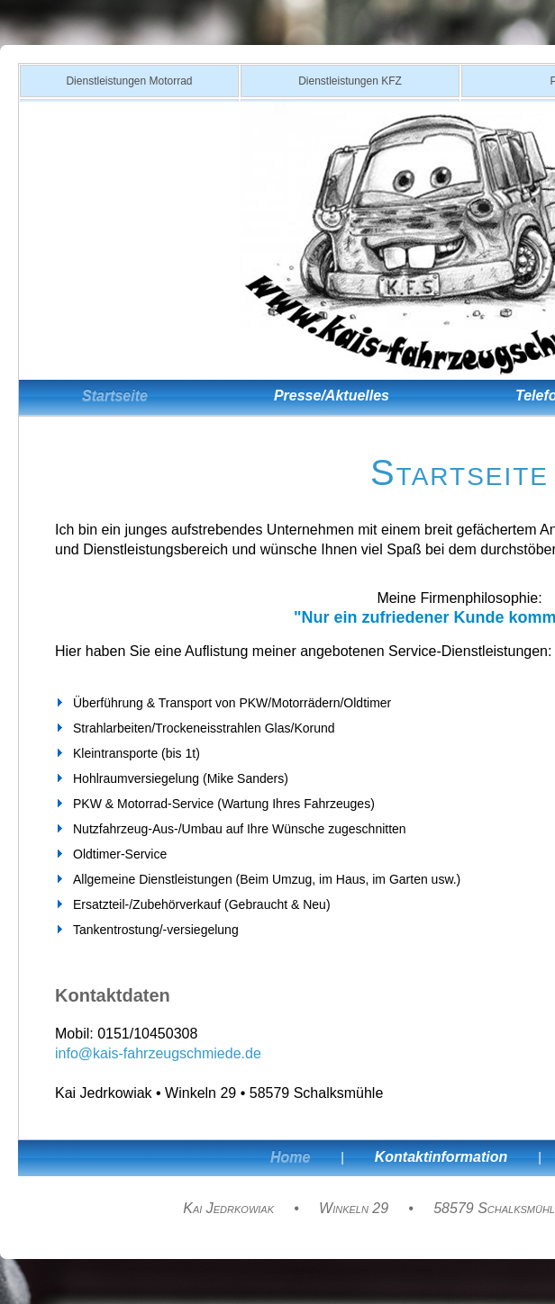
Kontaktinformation (441, 1157)
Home (290, 1157)
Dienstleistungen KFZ (350, 81)
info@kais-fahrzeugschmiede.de (158, 1053)
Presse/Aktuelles (331, 395)
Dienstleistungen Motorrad (129, 81)
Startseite (115, 395)
